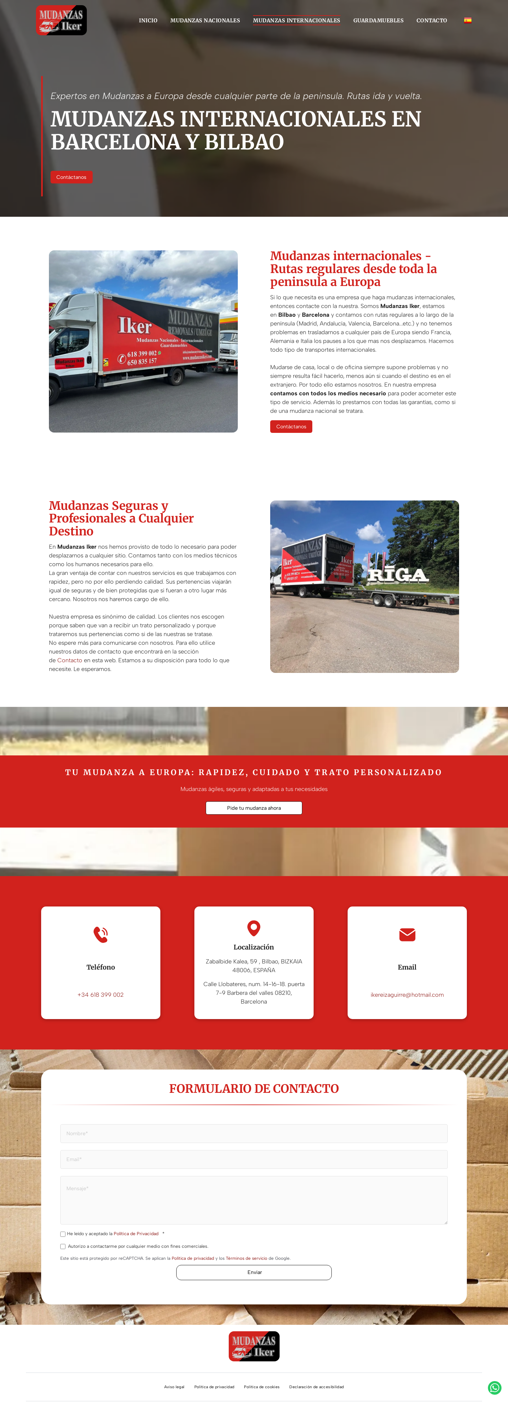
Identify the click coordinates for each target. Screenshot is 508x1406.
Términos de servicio (246, 1258)
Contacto (69, 660)
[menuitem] (148, 20)
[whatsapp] (495, 1388)
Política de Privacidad (136, 1233)
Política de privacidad (193, 1258)
